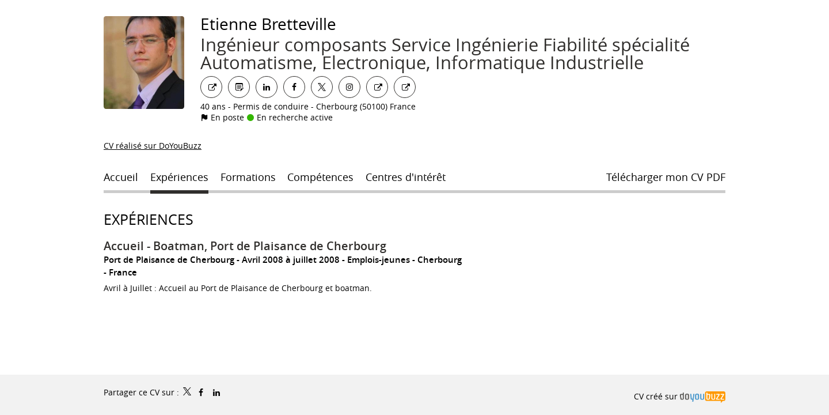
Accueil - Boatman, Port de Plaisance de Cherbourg (245, 246)
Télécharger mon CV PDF (665, 177)
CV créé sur (679, 396)
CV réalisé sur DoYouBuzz (152, 145)
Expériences (148, 219)
